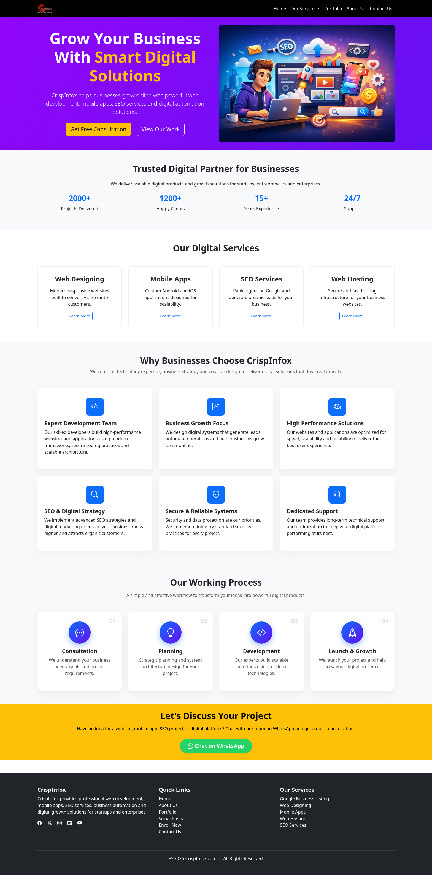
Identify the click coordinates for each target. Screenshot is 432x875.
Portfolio (333, 9)
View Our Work (160, 129)
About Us (356, 9)
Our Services (303, 9)
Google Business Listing (304, 799)
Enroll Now (170, 825)
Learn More (79, 316)
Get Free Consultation (98, 129)
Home (280, 9)
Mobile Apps (293, 812)
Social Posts (171, 818)
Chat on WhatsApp (216, 746)
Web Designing (295, 805)
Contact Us (381, 9)
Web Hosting (293, 818)
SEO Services (293, 825)
